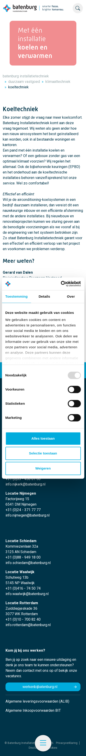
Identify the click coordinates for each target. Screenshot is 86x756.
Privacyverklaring (67, 743)
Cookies (52, 747)
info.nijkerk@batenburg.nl (25, 484)
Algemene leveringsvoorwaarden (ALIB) (37, 701)
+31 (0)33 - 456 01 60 (23, 479)
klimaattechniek (57, 81)
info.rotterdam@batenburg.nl (28, 625)
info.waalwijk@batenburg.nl (27, 594)
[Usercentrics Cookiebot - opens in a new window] (61, 284)
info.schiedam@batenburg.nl (28, 563)
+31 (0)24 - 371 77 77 (23, 510)
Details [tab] (44, 296)
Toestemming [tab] (16, 296)
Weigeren (43, 468)
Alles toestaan (43, 438)
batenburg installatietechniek (26, 76)
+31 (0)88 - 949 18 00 (23, 557)
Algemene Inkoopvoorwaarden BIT (33, 710)
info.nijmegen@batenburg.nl (28, 515)
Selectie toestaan (43, 453)
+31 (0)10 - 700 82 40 (23, 619)
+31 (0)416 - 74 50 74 (23, 588)
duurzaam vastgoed (24, 81)
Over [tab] (71, 296)
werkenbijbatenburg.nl (39, 687)
